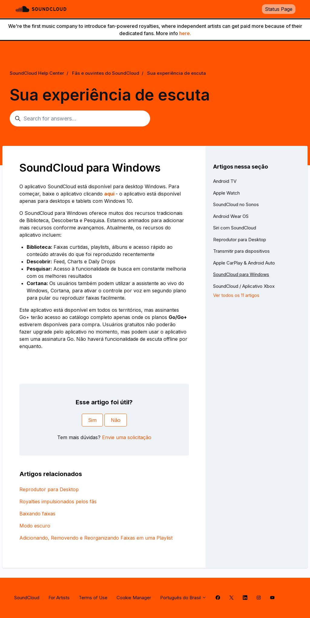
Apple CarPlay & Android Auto (244, 263)
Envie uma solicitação (126, 437)
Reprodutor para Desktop (49, 489)
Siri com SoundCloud (234, 228)
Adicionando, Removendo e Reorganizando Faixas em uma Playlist (96, 538)
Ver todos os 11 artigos (236, 295)
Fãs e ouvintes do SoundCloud (105, 73)
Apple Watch (226, 193)
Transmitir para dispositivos (241, 251)
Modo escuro (34, 526)
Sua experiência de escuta (176, 73)
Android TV (224, 181)
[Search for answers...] (80, 118)
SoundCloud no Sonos (236, 204)
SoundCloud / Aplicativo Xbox (244, 286)
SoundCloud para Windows (241, 274)
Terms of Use (93, 597)
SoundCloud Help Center (37, 73)
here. (185, 33)
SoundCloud (26, 597)
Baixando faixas (37, 514)
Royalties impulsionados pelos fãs (58, 501)
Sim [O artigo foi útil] (92, 420)
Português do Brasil (183, 597)
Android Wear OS (231, 216)
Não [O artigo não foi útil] (115, 420)
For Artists (59, 597)
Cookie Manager (134, 597)
